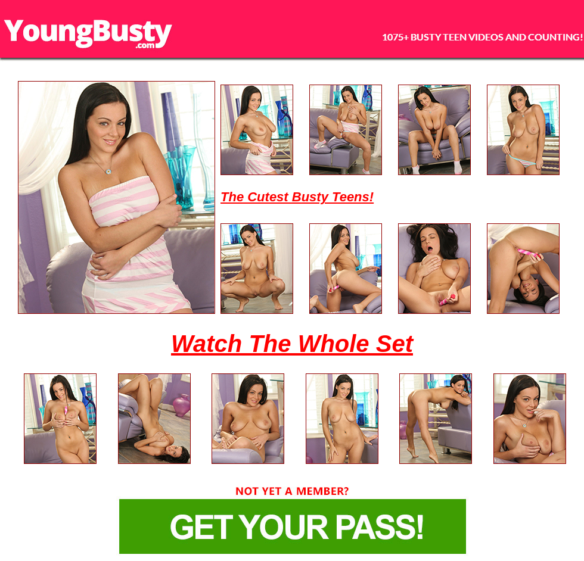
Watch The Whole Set (292, 344)
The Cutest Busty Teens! (297, 196)
